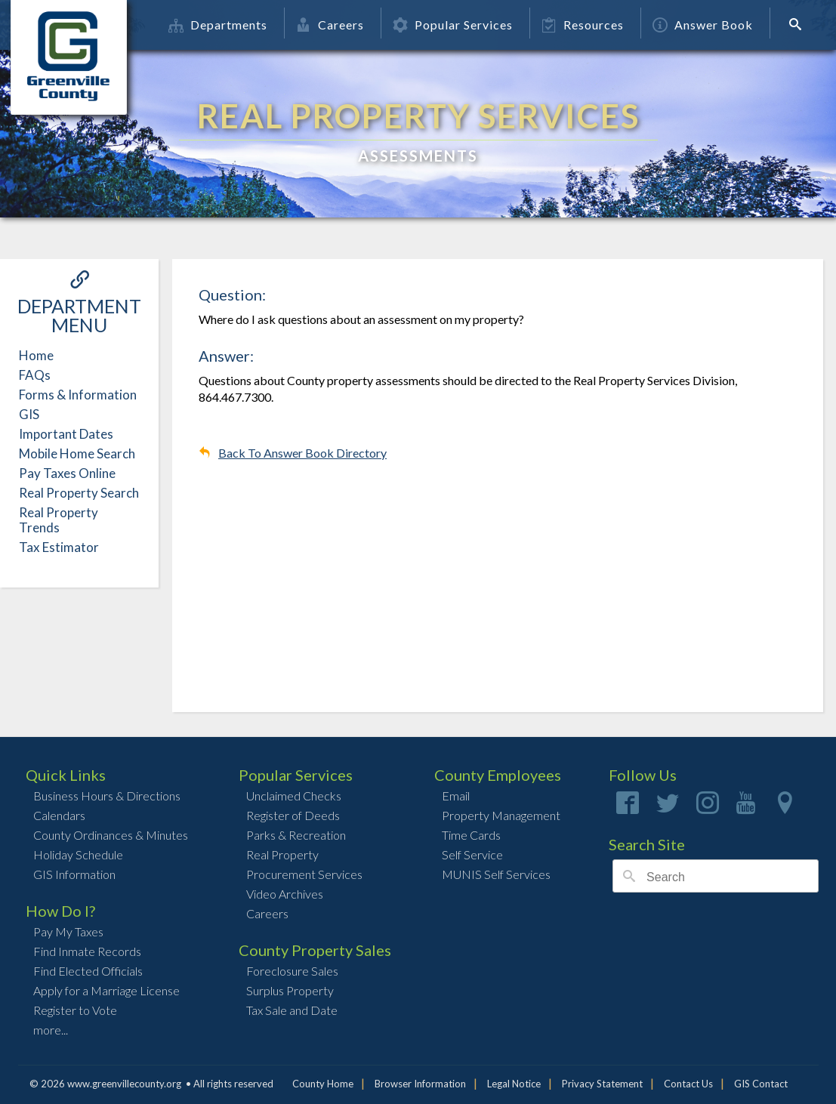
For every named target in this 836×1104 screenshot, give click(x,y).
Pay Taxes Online (67, 473)
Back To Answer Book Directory (302, 453)
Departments (217, 24)
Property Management (501, 815)
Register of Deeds (293, 815)
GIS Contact (761, 1084)
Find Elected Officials (88, 971)
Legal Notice (514, 1084)
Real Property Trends (58, 519)
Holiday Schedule (78, 854)
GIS (29, 414)
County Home (322, 1084)
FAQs (35, 375)
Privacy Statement (602, 1084)
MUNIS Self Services (496, 874)
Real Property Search (79, 493)
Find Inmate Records (87, 951)
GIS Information (74, 874)
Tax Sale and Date (292, 1010)
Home (36, 355)
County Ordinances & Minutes (110, 835)
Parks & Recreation (296, 835)
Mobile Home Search (77, 453)
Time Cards (471, 835)
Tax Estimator (59, 547)
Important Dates (66, 434)
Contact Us (688, 1084)
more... (50, 1029)
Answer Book (702, 24)
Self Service (472, 854)
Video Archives (284, 894)
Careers (330, 24)
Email (456, 795)
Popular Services (453, 24)
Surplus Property (290, 990)
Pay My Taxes (68, 931)
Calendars (59, 815)
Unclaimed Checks (293, 795)
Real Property (282, 854)
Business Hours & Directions (106, 795)
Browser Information (420, 1084)
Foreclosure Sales (292, 971)
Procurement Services (304, 874)
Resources (582, 24)
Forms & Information (78, 394)
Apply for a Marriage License (106, 990)
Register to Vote (75, 1010)
